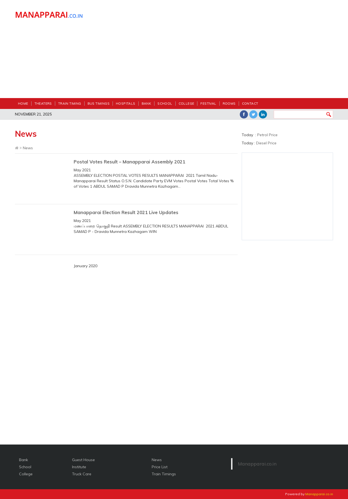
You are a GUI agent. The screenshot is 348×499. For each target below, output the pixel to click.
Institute (79, 466)
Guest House (83, 459)
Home (23, 103)
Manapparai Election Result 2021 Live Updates (126, 212)
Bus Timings (99, 103)
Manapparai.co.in (257, 464)
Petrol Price (267, 134)
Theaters (43, 103)
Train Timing (69, 103)
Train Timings (164, 473)
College (186, 103)
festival (208, 103)
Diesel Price (266, 143)
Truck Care (81, 473)
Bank (146, 103)
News (157, 459)
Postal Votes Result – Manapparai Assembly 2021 (129, 162)
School (164, 103)
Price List (159, 466)
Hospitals (125, 103)
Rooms (229, 103)
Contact (250, 103)
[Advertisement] (215, 52)
